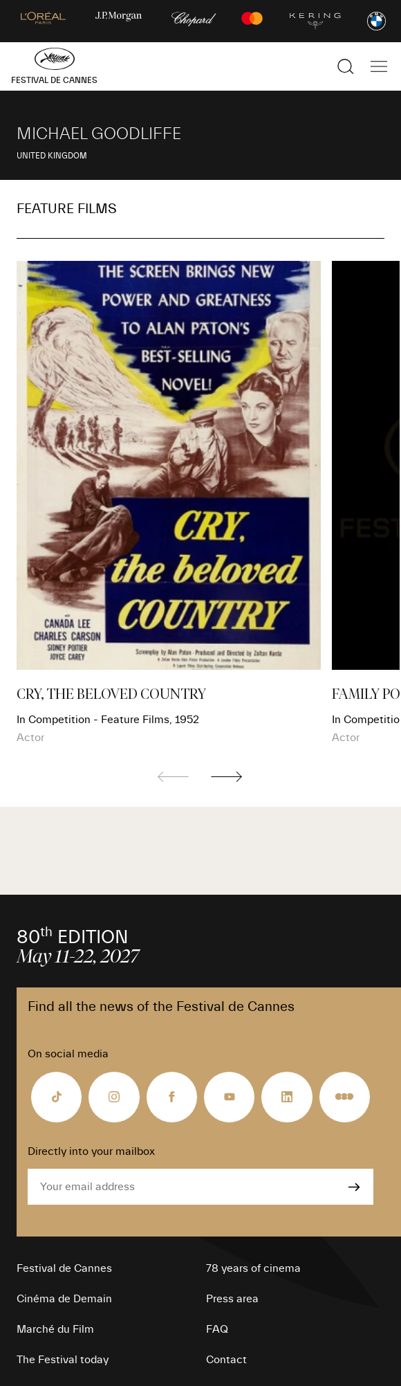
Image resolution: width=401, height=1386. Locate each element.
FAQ (217, 1329)
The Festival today (63, 1359)
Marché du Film (55, 1329)
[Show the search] (346, 66)
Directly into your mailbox (91, 1151)
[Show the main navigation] (379, 66)
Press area (232, 1299)
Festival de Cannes (64, 1268)
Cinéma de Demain (64, 1299)
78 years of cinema (253, 1268)
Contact (226, 1359)
